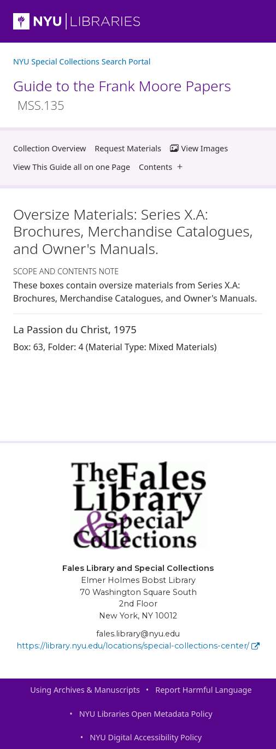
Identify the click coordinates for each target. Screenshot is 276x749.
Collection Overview (49, 148)
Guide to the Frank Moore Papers (122, 94)
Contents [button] (163, 167)
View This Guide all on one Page (71, 167)
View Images (199, 148)
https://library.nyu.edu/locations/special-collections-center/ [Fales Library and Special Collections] (138, 646)
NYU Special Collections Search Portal (81, 61)
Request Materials (128, 148)
